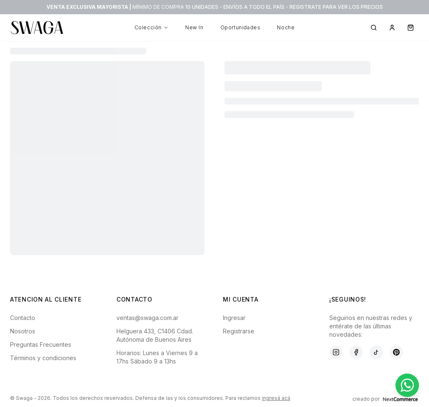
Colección (151, 27)
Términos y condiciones (43, 357)
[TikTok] (376, 352)
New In (194, 27)
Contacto (22, 317)
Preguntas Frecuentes (40, 344)
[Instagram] (336, 352)
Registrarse (238, 331)
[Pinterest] (396, 352)
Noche (286, 27)
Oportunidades (240, 27)
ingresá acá (276, 398)
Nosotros (22, 331)
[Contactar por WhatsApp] (407, 385)
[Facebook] (356, 352)
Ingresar (234, 317)
